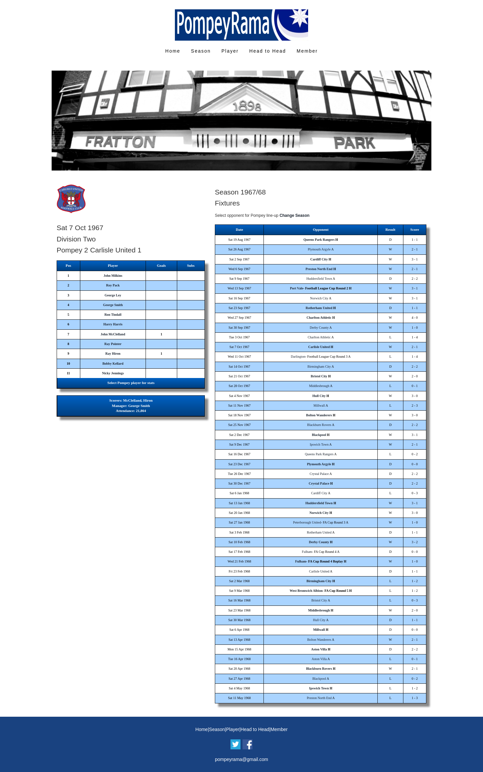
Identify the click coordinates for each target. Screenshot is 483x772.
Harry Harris (112, 324)
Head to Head (267, 51)
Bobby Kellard (112, 363)
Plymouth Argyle (319, 249)
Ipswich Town (319, 444)
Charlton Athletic (318, 317)
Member (307, 51)
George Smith (113, 305)
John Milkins (113, 275)
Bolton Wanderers (319, 415)
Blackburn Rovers (319, 425)
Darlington (298, 356)
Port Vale (296, 288)
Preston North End (318, 269)
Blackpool (319, 435)
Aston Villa (319, 649)
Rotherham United (319, 308)
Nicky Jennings (113, 373)
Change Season (294, 215)
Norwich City (319, 298)
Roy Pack (113, 285)
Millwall (319, 405)
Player (230, 51)
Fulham (307, 552)
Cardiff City (319, 259)
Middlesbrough (319, 386)
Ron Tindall (112, 314)
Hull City (319, 396)
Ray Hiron (112, 353)
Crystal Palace (318, 474)
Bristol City (319, 376)
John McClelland (113, 334)
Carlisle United (319, 347)
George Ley (113, 295)
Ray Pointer (112, 344)
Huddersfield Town (319, 278)
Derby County (319, 327)
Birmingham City (319, 366)
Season (201, 51)
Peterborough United (307, 522)
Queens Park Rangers (318, 239)
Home (172, 51)
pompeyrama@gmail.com (241, 759)
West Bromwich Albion (305, 590)
